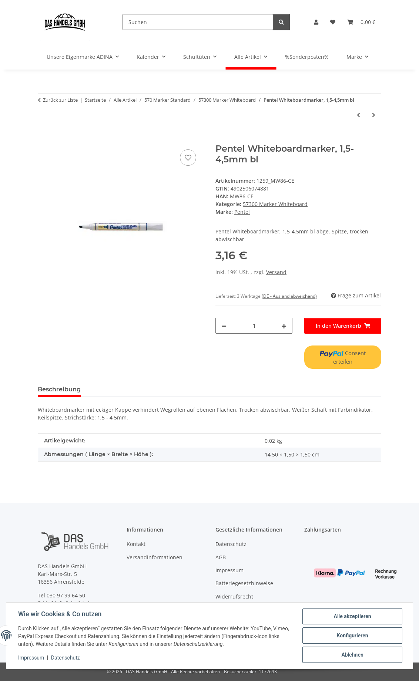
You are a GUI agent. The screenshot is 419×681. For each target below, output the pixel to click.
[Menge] (254, 325)
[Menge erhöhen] (284, 325)
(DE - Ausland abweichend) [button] (289, 296)
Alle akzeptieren (352, 616)
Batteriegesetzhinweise (244, 583)
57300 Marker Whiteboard (275, 204)
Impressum (31, 658)
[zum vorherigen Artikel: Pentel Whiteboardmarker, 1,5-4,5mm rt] (358, 115)
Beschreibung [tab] (59, 389)
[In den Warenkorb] (44, 139)
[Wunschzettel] (332, 22)
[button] (316, 22)
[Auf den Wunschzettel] (188, 157)
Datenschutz (65, 658)
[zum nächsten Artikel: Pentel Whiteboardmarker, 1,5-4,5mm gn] (373, 115)
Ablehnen (352, 655)
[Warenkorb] (361, 22)
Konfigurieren (352, 635)
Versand (276, 272)
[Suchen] (198, 22)
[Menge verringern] (224, 325)
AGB (220, 557)
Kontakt (136, 543)
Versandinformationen (154, 557)
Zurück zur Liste (60, 100)
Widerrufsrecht (234, 596)
